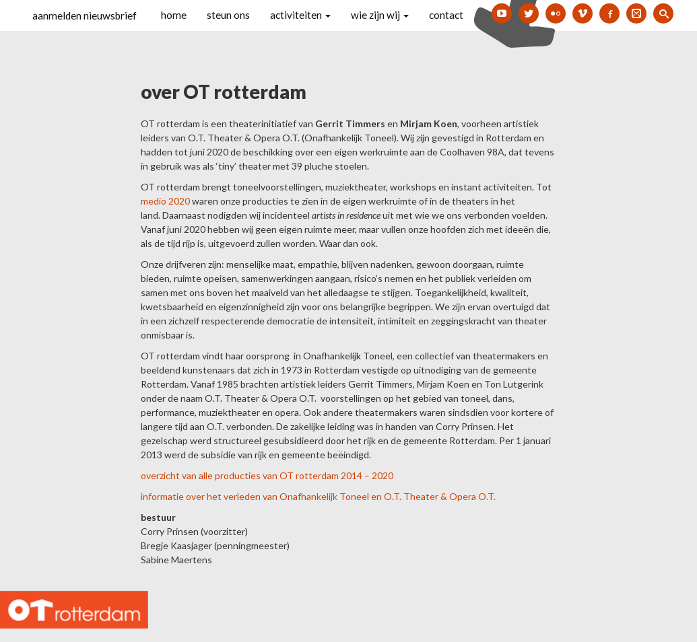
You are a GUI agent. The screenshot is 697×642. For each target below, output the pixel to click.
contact (446, 15)
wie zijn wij (380, 15)
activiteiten (300, 15)
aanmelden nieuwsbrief (84, 15)
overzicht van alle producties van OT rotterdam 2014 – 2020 (267, 475)
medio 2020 (165, 201)
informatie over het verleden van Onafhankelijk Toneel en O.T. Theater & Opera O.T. (318, 496)
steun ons (228, 15)
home (174, 15)
